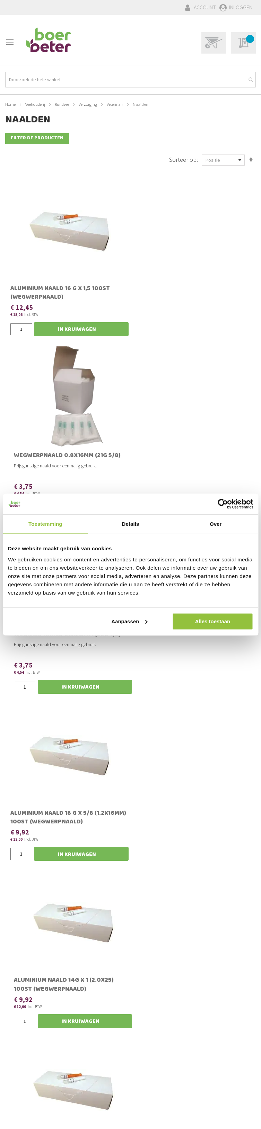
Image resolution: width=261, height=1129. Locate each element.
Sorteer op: (183, 158)
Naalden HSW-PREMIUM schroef (208, 658)
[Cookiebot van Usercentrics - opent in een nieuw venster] (222, 504)
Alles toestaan (212, 621)
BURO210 (245, 1118)
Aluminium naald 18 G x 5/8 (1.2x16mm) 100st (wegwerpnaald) (44, 490)
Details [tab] (130, 524)
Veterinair (115, 103)
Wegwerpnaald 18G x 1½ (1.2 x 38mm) (214, 845)
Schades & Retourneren (32, 1080)
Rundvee (62, 103)
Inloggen (240, 7)
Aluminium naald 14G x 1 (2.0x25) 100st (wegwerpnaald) (128, 490)
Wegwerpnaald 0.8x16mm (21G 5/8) (124, 288)
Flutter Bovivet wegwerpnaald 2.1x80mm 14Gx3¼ (36, 850)
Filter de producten (37, 137)
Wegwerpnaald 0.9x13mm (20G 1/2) (209, 288)
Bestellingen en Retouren (34, 1057)
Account (205, 7)
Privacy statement (25, 1096)
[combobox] (130, 78)
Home (10, 103)
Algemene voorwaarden (32, 1088)
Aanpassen (129, 621)
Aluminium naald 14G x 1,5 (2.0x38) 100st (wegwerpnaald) (213, 490)
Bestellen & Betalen (27, 1065)
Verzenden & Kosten (28, 1073)
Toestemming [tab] (45, 524)
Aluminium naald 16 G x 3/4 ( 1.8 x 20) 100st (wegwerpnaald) (129, 663)
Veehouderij (35, 103)
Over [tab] (216, 524)
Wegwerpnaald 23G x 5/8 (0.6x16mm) (129, 845)
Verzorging (88, 103)
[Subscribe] (232, 981)
